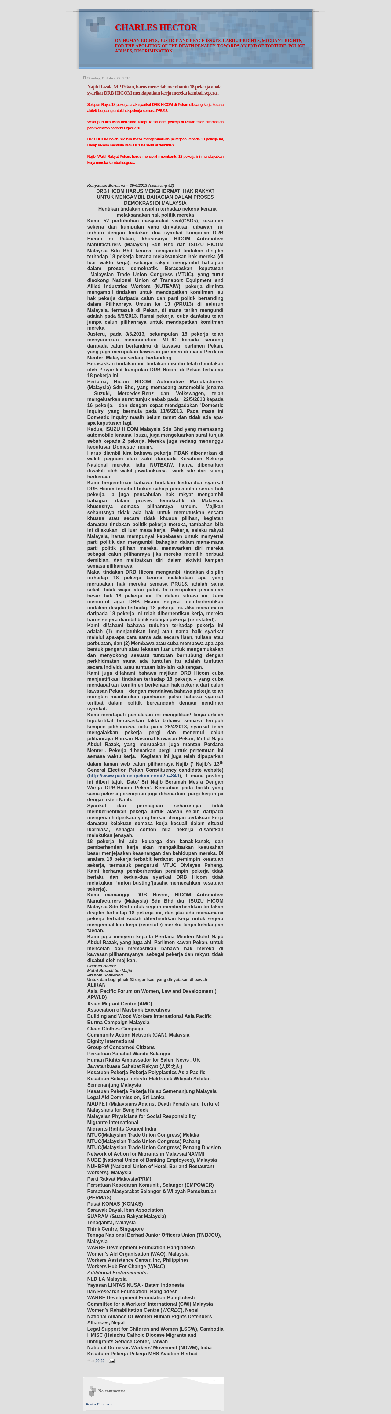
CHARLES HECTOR (156, 27)
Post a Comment (99, 1404)
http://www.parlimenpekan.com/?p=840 (134, 775)
